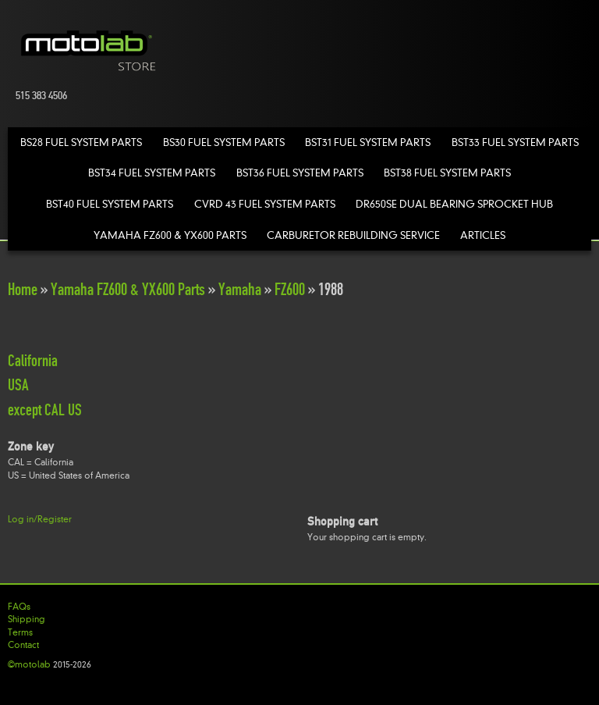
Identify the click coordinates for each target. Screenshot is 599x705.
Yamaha (239, 289)
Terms (20, 632)
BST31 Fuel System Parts (368, 142)
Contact (23, 644)
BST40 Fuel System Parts (109, 204)
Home (22, 289)
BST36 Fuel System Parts (299, 173)
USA (18, 385)
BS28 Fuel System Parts (81, 142)
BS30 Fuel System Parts (224, 142)
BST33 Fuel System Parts (515, 142)
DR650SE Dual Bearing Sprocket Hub (454, 204)
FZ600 (290, 289)
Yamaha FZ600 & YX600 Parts (170, 235)
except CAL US (45, 410)
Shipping (26, 619)
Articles (482, 235)
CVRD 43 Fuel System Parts (264, 204)
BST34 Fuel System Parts (151, 173)
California (33, 361)
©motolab (29, 664)
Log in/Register (40, 519)
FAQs (19, 606)
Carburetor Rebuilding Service (353, 235)
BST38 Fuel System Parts (447, 173)
